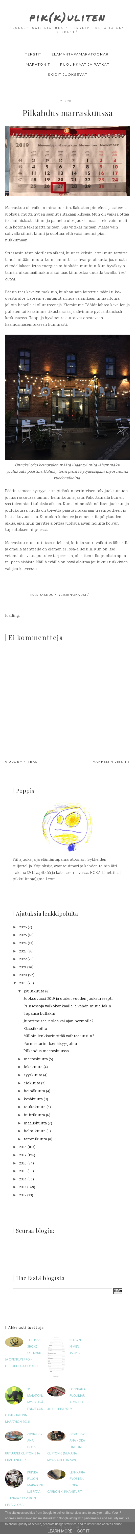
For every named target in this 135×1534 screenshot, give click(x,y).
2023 (23, 951)
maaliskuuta (35, 1123)
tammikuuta (35, 1139)
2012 (22, 1195)
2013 (22, 1187)
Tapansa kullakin (39, 1014)
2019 (23, 983)
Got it (83, 1531)
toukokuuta (35, 1107)
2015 (23, 1171)
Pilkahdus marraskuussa (46, 1051)
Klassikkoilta (35, 1029)
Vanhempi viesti (109, 761)
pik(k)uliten (67, 16)
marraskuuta (36, 1059)
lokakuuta (33, 1067)
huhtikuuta (34, 1115)
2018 (23, 1147)
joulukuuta (34, 991)
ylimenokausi (72, 595)
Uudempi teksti (25, 761)
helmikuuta (35, 1131)
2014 (23, 1179)
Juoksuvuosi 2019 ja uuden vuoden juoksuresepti (68, 999)
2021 (22, 967)
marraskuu (42, 595)
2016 (23, 1163)
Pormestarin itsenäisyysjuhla (50, 1044)
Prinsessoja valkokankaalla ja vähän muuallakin (67, 1006)
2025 (23, 935)
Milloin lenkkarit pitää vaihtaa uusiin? (59, 1036)
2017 (23, 1155)
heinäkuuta (34, 1091)
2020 (23, 975)
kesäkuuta (33, 1099)
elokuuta (32, 1083)
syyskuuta (33, 1075)
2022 (23, 959)
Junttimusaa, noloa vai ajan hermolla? (59, 1021)
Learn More (60, 1531)
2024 (23, 943)
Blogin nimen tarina (75, 1346)
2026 (23, 927)
